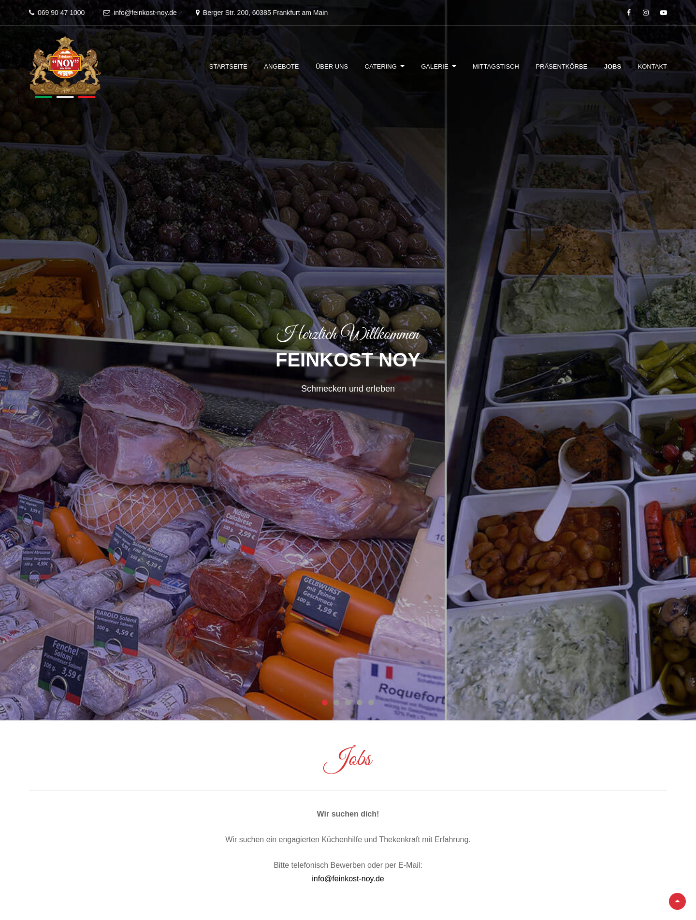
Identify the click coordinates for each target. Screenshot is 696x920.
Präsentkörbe (561, 66)
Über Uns (332, 66)
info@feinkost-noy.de (348, 879)
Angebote (281, 66)
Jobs (612, 66)
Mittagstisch (496, 66)
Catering (381, 66)
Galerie (434, 66)
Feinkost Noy (348, 359)
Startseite (228, 66)
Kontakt (652, 66)
